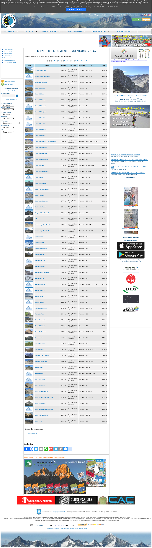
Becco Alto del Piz (40, 70)
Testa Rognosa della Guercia (44, 409)
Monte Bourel (39, 242)
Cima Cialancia (40, 88)
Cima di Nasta (39, 165)
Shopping (117, 15)
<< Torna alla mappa (31, 433)
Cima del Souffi (40, 118)
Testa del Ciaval (40, 379)
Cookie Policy (83, 528)
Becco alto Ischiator (41, 82)
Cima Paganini (39, 195)
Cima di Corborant (41, 153)
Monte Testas (39, 296)
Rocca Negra (39, 367)
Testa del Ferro (40, 385)
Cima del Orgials (40, 112)
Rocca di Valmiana (41, 361)
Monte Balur (39, 236)
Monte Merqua (40, 278)
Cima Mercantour (40, 183)
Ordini (137, 15)
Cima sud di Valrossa (41, 201)
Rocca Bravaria (40, 343)
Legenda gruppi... (12, 90)
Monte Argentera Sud (42, 230)
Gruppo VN (109, 15)
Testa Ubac (38, 421)
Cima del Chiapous (41, 100)
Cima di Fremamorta (41, 159)
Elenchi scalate (8, 53)
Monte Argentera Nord (42, 225)
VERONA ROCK (131, 212)
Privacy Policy (74, 528)
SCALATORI (30, 31)
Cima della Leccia (40, 129)
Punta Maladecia (40, 332)
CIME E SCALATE (51, 31)
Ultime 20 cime (8, 55)
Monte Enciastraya (41, 248)
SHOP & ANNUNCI (100, 31)
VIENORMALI (11, 31)
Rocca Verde (39, 373)
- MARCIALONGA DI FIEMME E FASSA (128, 173)
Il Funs (37, 219)
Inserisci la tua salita (9, 60)
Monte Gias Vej (40, 260)
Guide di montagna (127, 15)
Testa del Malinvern (41, 391)
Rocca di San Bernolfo (42, 355)
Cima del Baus (39, 94)
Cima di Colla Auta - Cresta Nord (45, 141)
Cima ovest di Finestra (42, 189)
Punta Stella (39, 338)
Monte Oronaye (40, 284)
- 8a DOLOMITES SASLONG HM (125, 155)
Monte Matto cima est (42, 272)
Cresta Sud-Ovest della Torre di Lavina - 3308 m (131, 96)
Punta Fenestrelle (40, 320)
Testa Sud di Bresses (41, 415)
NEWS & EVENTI (125, 31)
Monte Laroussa (40, 266)
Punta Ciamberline (41, 308)
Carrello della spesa (9, 81)
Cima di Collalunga (41, 147)
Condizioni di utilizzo (53, 528)
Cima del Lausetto (41, 106)
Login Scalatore (8, 49)
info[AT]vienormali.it (59, 511)
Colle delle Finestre (41, 207)
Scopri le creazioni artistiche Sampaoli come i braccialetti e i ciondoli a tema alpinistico (131, 60)
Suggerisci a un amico (10, 62)
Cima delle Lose (40, 135)
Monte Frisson (39, 254)
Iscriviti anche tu (8, 51)
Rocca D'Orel (39, 349)
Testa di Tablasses (40, 403)
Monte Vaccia (39, 302)
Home (91, 15)
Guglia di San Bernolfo (42, 213)
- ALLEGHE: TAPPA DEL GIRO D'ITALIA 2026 (129, 160)
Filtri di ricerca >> (11, 99)
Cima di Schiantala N (42, 171)
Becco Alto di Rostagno (42, 76)
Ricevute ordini (8, 84)
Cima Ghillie (39, 177)
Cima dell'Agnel (40, 123)
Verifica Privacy (64, 528)
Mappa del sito (99, 15)
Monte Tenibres (40, 290)
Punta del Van (39, 314)
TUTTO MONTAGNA (75, 31)
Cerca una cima (8, 58)
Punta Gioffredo (40, 326)
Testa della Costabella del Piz (44, 397)
